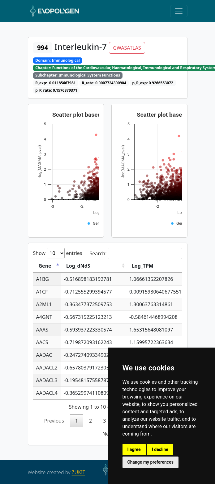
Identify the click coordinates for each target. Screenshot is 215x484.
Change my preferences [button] (150, 462)
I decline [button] (160, 449)
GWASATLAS (127, 47)
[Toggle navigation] (178, 11)
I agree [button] (134, 449)
